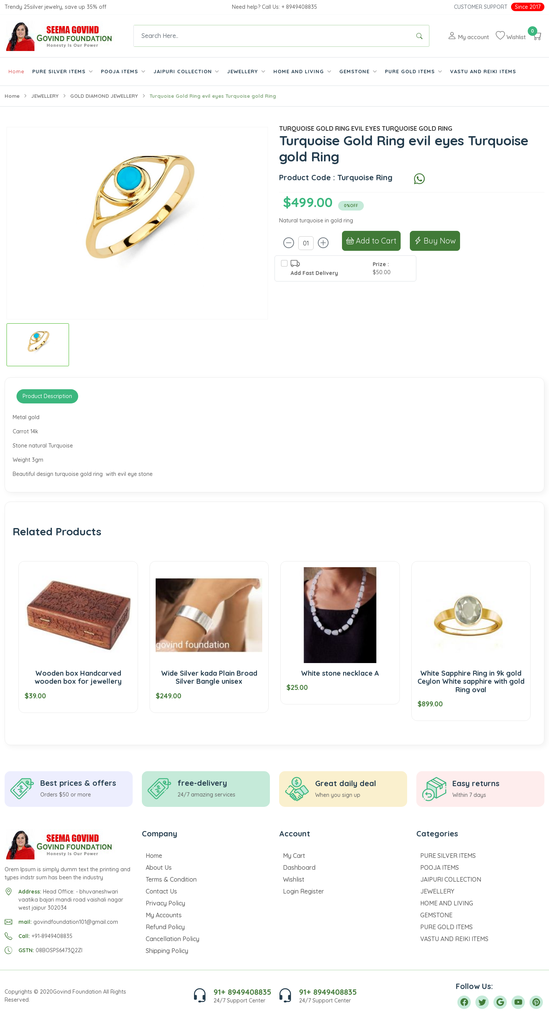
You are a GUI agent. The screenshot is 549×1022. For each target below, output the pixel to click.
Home (16, 71)
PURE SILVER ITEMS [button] (59, 71)
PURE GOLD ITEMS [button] (411, 71)
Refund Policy (165, 927)
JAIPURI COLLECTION (450, 879)
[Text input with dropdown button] (271, 35)
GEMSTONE (436, 915)
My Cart (294, 855)
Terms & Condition (171, 879)
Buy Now (435, 240)
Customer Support (481, 6)
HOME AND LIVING (446, 903)
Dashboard (299, 867)
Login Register (303, 891)
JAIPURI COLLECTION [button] (183, 71)
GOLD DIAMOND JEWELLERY (104, 96)
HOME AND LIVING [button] (299, 71)
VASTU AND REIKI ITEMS (483, 71)
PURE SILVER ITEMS (448, 855)
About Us (159, 867)
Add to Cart (371, 240)
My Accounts (164, 915)
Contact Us (161, 891)
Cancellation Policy (172, 939)
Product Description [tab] (47, 396)
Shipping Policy (167, 951)
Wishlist (293, 879)
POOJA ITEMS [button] (120, 71)
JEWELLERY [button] (243, 71)
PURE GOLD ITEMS (446, 927)
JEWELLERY (45, 96)
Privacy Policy (165, 903)
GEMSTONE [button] (355, 71)
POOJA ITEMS (439, 867)
